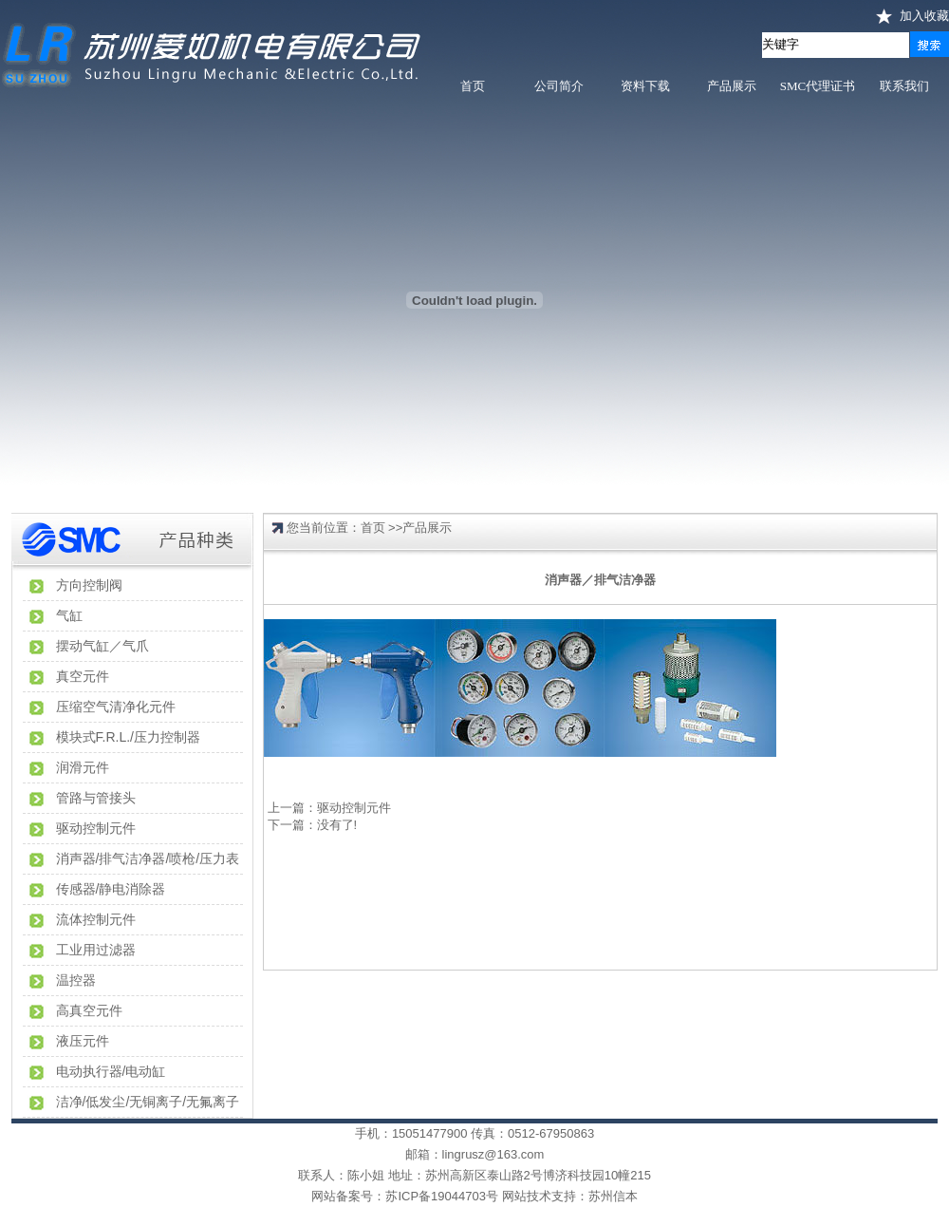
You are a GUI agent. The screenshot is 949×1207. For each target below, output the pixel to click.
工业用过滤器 (96, 949)
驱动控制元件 (96, 828)
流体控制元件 (96, 919)
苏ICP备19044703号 (441, 1196)
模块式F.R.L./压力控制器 (128, 737)
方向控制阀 (89, 585)
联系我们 (904, 86)
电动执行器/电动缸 (111, 1071)
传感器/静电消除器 (111, 888)
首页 (472, 86)
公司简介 (559, 86)
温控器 (76, 980)
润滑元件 (82, 767)
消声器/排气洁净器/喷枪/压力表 (148, 858)
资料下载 (645, 86)
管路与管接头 (96, 797)
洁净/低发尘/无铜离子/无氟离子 (148, 1101)
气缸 (69, 615)
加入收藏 (924, 16)
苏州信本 (613, 1196)
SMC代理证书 (817, 86)
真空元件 (82, 676)
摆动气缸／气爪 (102, 645)
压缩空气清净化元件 (116, 706)
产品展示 (731, 86)
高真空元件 (89, 1010)
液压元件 (82, 1040)
